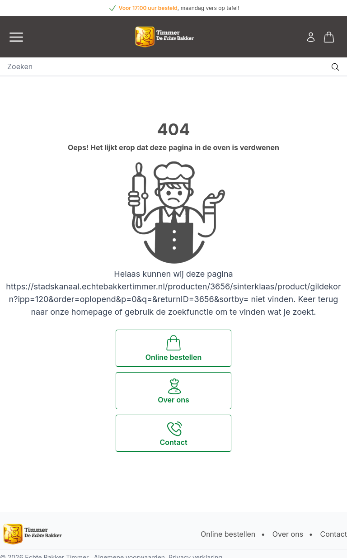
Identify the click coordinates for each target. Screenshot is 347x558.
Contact (333, 534)
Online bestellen (228, 534)
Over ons (287, 534)
